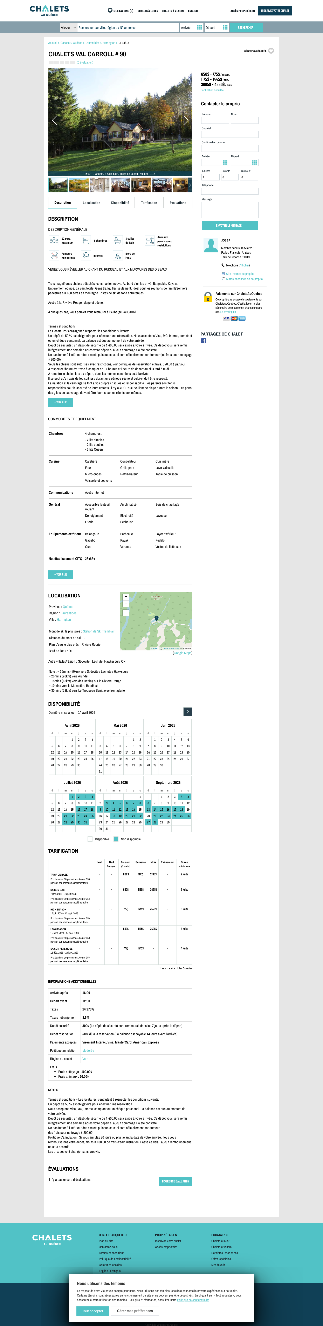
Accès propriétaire (166, 1247)
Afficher (244, 265)
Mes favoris (218, 1264)
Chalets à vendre (221, 1247)
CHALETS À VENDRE (173, 11)
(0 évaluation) (85, 62)
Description (62, 202)
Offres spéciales (221, 1259)
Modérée (88, 1050)
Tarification (149, 202)
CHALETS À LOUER (148, 11)
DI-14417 (123, 42)
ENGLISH (193, 11)
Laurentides (68, 613)
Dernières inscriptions (224, 1253)
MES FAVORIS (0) (123, 11)
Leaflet (154, 648)
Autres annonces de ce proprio (244, 279)
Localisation (91, 202)
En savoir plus (228, 312)
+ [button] (126, 597)
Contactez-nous (108, 1247)
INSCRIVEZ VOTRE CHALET (275, 10)
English (103, 1270)
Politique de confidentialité (115, 1259)
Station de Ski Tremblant (99, 631)
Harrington (64, 619)
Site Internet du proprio (240, 273)
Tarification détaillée (212, 90)
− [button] (126, 604)
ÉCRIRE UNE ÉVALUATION (175, 1181)
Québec (68, 606)
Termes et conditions (111, 1253)
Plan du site (106, 1241)
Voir (85, 1058)
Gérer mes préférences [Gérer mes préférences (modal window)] (135, 1311)
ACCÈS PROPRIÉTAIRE (243, 11)
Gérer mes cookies (110, 1264)
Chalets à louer (220, 1241)
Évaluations (178, 202)
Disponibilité (120, 202)
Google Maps (182, 652)
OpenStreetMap (171, 648)
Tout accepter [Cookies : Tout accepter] (92, 1311)
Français (115, 1270)
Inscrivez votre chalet (168, 1241)
